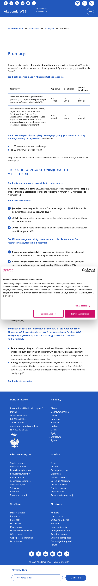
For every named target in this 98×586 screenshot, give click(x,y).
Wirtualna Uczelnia (60, 519)
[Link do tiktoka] (34, 3)
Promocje (64, 28)
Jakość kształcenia (59, 484)
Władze (54, 466)
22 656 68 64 (19, 419)
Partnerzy (15, 516)
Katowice (55, 422)
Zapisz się (76, 577)
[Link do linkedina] (17, 3)
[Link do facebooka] (6, 3)
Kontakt (55, 512)
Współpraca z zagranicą (21, 537)
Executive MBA (17, 477)
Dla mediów (15, 523)
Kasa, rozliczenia (59, 527)
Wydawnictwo (57, 491)
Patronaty (15, 519)
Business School (58, 477)
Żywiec (54, 440)
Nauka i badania (58, 488)
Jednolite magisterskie (21, 470)
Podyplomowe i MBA (20, 473)
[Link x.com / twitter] (38, 554)
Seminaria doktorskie (20, 481)
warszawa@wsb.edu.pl (27, 426)
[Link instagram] (52, 554)
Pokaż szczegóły (82, 306)
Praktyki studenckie (60, 530)
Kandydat (52, 28)
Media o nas (16, 527)
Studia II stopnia (18, 466)
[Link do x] (11, 3)
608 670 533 (20, 422)
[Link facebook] (31, 554)
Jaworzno (55, 419)
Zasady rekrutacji (18, 495)
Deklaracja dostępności (62, 541)
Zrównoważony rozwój (62, 495)
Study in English (17, 484)
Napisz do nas (57, 516)
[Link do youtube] (28, 3)
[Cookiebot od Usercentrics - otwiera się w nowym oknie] (84, 270)
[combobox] (84, 3)
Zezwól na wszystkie (80, 314)
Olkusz (54, 429)
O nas (53, 463)
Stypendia (55, 523)
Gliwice (54, 415)
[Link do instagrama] (22, 3)
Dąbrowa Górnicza (60, 411)
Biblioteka (56, 473)
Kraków (54, 426)
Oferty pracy (16, 534)
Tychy (54, 433)
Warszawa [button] (41, 11)
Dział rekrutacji (17, 512)
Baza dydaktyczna (59, 470)
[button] (77, 3)
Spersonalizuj (48, 314)
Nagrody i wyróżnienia (21, 530)
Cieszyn (54, 408)
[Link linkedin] (45, 554)
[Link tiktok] (66, 554)
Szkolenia (14, 488)
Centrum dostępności (61, 537)
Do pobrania (16, 541)
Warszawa (37, 28)
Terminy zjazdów (59, 534)
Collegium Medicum (60, 481)
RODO (54, 544)
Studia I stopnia (17, 463)
